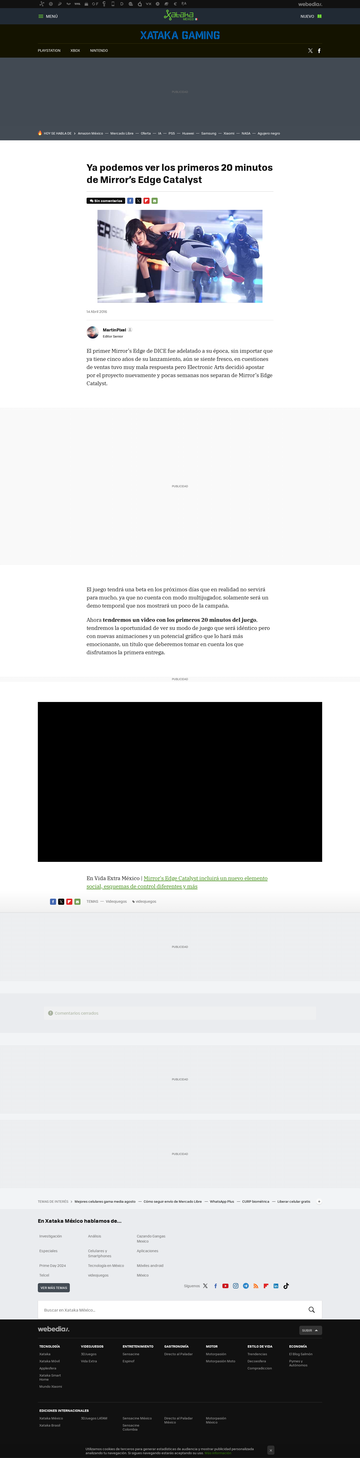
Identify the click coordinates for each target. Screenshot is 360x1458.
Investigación (50, 1235)
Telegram (246, 1285)
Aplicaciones (147, 1250)
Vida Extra (89, 1361)
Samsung (208, 133)
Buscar (311, 1309)
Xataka (45, 1353)
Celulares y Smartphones (99, 1253)
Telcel (44, 1275)
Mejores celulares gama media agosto (105, 1201)
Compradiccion (260, 1368)
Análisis (94, 1235)
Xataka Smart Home (50, 1377)
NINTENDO (99, 50)
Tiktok (286, 1285)
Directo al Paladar (178, 1353)
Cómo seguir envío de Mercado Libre (173, 1201)
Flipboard (146, 201)
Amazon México (90, 133)
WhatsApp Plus (222, 1201)
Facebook (319, 51)
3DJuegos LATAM (94, 1418)
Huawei (188, 133)
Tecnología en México (106, 1265)
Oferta (146, 133)
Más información (218, 1452)
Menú (52, 16)
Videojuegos (180, 35)
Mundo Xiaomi (50, 1386)
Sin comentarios (108, 200)
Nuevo (307, 16)
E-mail (155, 201)
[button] (117, 330)
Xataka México (180, 15)
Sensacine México (137, 1418)
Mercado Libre (122, 133)
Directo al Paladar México (178, 1420)
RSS (256, 1285)
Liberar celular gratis (293, 1201)
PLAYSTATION (49, 50)
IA (159, 133)
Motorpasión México (216, 1420)
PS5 (172, 133)
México (143, 1275)
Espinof (128, 1361)
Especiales (48, 1250)
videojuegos (146, 901)
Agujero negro (269, 133)
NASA (246, 133)
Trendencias (257, 1353)
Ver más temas (54, 1287)
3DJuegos (88, 1353)
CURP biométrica (256, 1201)
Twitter (310, 51)
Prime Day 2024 (52, 1265)
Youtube (225, 1285)
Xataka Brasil (49, 1425)
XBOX (75, 50)
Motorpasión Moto (220, 1361)
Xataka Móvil (49, 1361)
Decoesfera (257, 1361)
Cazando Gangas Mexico (151, 1238)
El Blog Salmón (301, 1353)
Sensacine (131, 1353)
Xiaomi (229, 133)
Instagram (236, 1285)
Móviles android (150, 1265)
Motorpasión (216, 1353)
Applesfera (47, 1368)
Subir (307, 1330)
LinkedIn (276, 1285)
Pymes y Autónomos (298, 1363)
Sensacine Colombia (131, 1427)
